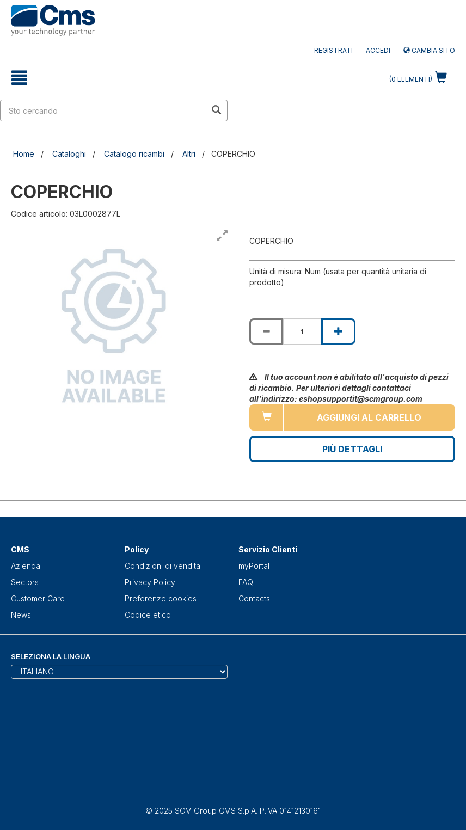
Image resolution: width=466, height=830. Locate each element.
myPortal (253, 565)
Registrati (333, 50)
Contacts (254, 598)
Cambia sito (429, 50)
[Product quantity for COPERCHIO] (302, 331)
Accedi (378, 50)
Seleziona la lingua (50, 656)
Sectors (25, 582)
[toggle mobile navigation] (19, 78)
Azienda (25, 565)
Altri (188, 153)
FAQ (245, 582)
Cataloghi (69, 153)
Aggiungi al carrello (369, 417)
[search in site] (103, 110)
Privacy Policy (150, 582)
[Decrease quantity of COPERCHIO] (266, 331)
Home (23, 153)
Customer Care (38, 598)
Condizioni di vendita (162, 565)
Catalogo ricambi (134, 153)
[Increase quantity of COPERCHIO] (338, 331)
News (21, 614)
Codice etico (148, 614)
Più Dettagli (352, 449)
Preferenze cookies (161, 598)
